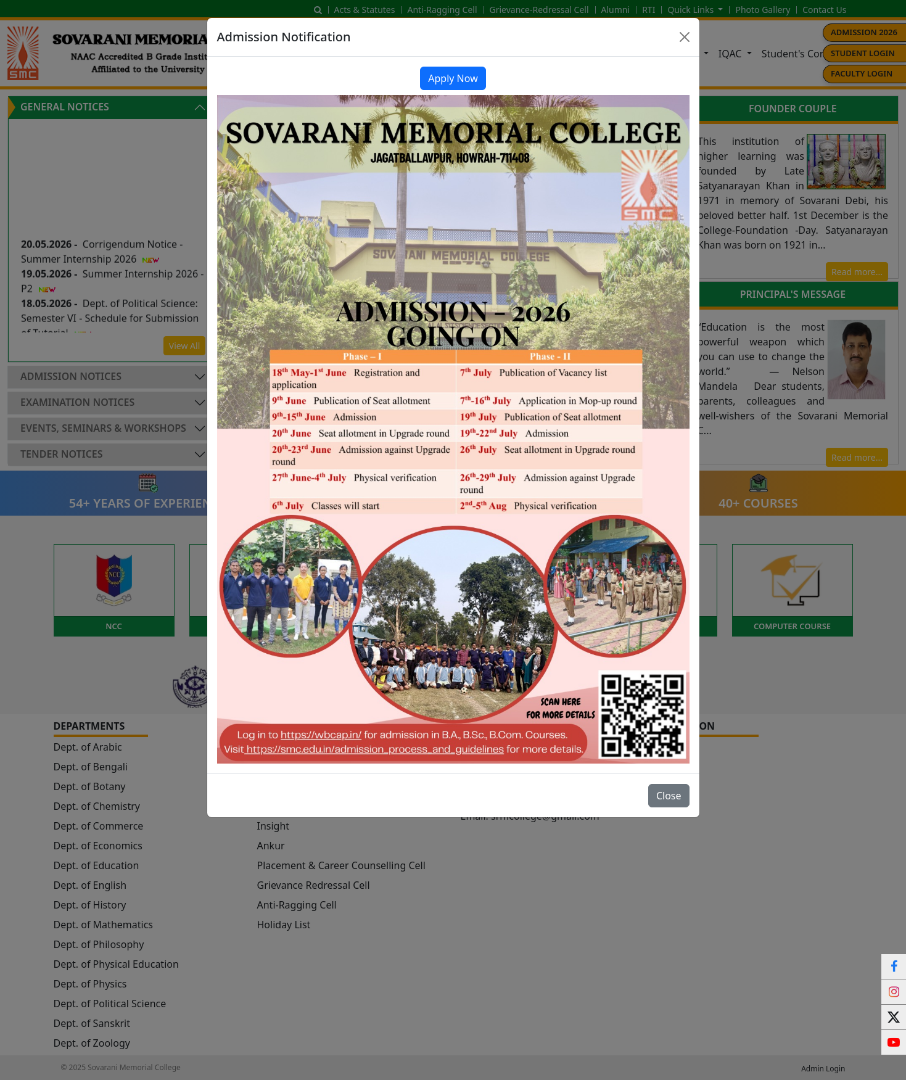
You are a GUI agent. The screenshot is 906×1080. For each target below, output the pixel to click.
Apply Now (452, 78)
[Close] (684, 37)
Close (669, 795)
